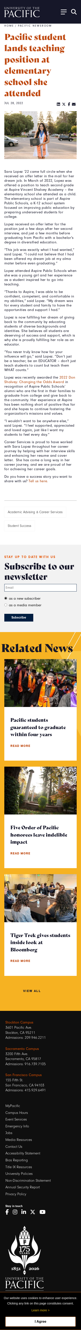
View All (32, 991)
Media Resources (18, 1140)
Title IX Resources (18, 1167)
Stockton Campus (19, 1022)
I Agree (40, 1321)
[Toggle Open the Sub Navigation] (62, 11)
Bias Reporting (16, 1160)
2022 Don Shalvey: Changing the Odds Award (39, 379)
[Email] (74, 104)
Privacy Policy (15, 1194)
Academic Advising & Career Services (35, 512)
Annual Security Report (22, 1187)
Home (9, 25)
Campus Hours (16, 1113)
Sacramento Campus (22, 1048)
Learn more (39, 1310)
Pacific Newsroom (35, 25)
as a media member (25, 605)
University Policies (19, 1174)
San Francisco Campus (23, 1075)
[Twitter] (64, 104)
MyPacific (12, 1106)
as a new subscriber (25, 598)
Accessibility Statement (22, 1153)
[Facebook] (69, 104)
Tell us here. (38, 481)
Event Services (16, 1119)
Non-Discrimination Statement (28, 1180)
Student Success (19, 526)
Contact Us (13, 1147)
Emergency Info (17, 1126)
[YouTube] (44, 1212)
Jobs (8, 1133)
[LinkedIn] (58, 104)
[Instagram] (16, 1212)
